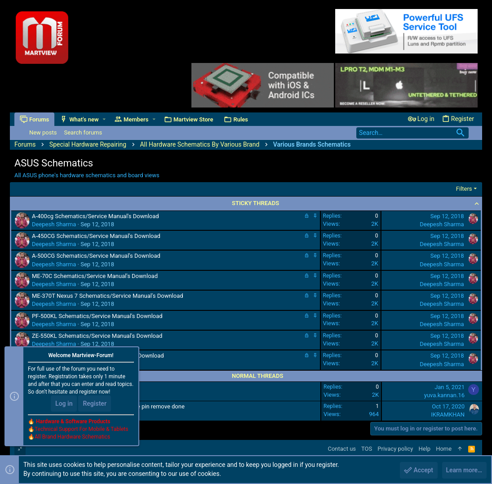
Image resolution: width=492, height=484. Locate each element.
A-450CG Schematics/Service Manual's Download (96, 236)
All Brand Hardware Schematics (72, 437)
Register (94, 404)
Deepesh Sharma (54, 224)
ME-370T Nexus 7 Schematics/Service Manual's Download (107, 295)
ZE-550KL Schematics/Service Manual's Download (97, 335)
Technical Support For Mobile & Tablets (81, 429)
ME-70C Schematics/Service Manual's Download (95, 276)
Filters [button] (464, 188)
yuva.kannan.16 (444, 395)
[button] (104, 119)
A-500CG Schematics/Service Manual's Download (96, 255)
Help (425, 448)
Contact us (342, 448)
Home (444, 448)
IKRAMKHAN (448, 414)
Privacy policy (395, 448)
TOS (366, 448)
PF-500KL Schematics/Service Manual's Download (97, 316)
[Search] (412, 133)
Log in (63, 404)
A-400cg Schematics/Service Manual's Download (95, 216)
